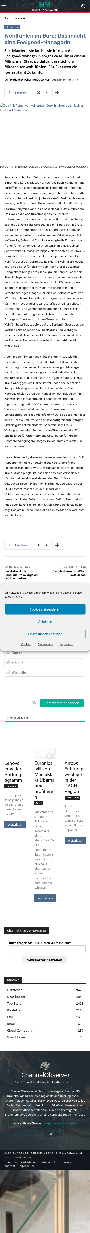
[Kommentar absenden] (62, 703)
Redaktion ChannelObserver (29, 79)
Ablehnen (45, 622)
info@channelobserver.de (60, 1123)
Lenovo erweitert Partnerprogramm (14, 772)
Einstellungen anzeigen (45, 634)
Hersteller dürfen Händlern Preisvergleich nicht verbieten (21, 575)
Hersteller (19, 18)
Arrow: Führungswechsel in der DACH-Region (75, 777)
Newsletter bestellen (44, 960)
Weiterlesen (15, 824)
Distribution (72, 797)
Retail (39, 803)
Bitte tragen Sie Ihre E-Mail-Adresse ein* (40, 943)
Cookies (26, 644)
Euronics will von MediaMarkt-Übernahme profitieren (44, 780)
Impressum (66, 644)
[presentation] (53, 687)
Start (7, 18)
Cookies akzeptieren (45, 609)
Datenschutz (45, 644)
